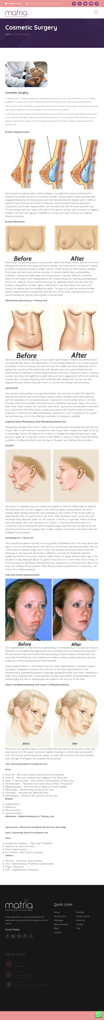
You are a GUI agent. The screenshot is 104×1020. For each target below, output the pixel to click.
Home (8, 34)
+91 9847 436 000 (35, 3)
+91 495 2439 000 (54, 3)
